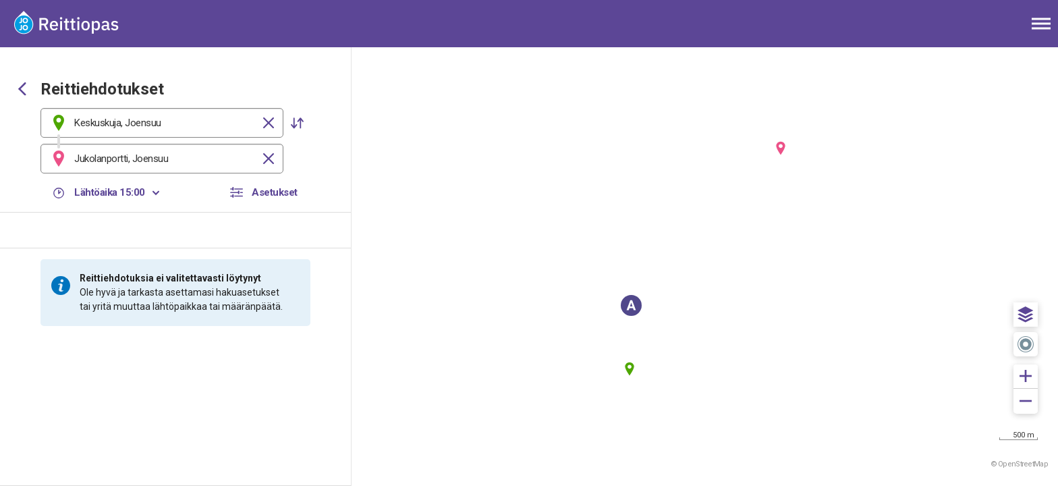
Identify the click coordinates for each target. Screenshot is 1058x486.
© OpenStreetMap (1020, 464)
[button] (296, 123)
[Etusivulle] (77, 23)
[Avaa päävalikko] (1041, 23)
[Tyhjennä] (268, 123)
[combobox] (161, 123)
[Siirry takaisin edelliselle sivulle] (22, 90)
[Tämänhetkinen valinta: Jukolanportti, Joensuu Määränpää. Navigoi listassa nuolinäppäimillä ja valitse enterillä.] (161, 158)
